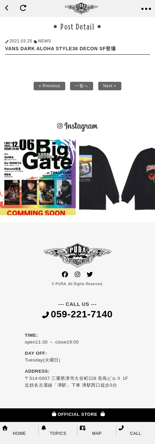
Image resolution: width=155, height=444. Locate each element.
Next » (110, 86)
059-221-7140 (77, 314)
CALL (129, 430)
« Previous (49, 86)
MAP (90, 430)
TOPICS (53, 430)
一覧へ (81, 86)
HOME (14, 430)
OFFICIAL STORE (77, 414)
